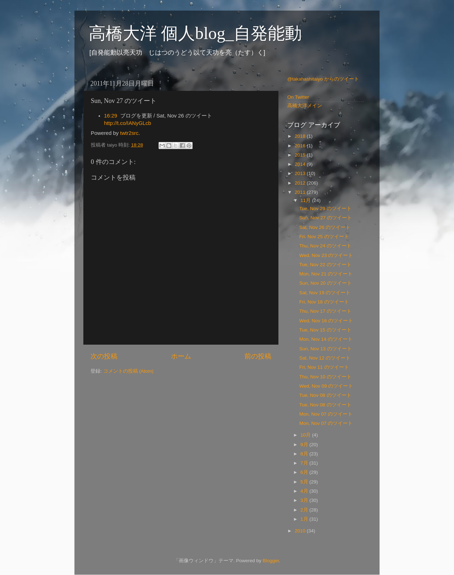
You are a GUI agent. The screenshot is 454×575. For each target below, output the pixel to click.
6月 (304, 472)
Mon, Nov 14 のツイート (326, 339)
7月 (304, 463)
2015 (301, 155)
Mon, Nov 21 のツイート (326, 273)
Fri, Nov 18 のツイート (324, 302)
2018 (301, 136)
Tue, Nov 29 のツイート (325, 208)
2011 (301, 192)
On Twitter (298, 97)
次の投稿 (103, 356)
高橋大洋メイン (304, 105)
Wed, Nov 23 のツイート (326, 255)
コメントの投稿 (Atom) (128, 371)
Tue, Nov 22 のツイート (325, 264)
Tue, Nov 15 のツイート (325, 330)
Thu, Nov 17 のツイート (325, 311)
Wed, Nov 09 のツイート (326, 386)
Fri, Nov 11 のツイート (324, 367)
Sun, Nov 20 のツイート (325, 283)
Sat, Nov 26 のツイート (324, 227)
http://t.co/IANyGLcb (127, 123)
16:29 (110, 116)
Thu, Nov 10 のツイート (325, 376)
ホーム (181, 356)
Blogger (270, 560)
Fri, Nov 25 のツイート (324, 236)
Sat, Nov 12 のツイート (324, 358)
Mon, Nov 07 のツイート (326, 414)
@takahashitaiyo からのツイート (323, 79)
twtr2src (129, 133)
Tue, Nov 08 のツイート (325, 395)
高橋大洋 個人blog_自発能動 (195, 33)
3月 (304, 500)
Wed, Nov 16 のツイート (326, 320)
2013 (301, 173)
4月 (304, 491)
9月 (304, 444)
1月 (304, 519)
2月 (304, 510)
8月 (304, 453)
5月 (304, 481)
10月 (306, 435)
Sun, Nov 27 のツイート (325, 217)
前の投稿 (257, 356)
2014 (301, 164)
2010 (301, 530)
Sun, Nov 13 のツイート (325, 348)
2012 (301, 183)
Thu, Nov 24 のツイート (325, 245)
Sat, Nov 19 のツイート (324, 292)
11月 (306, 200)
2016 (301, 145)
